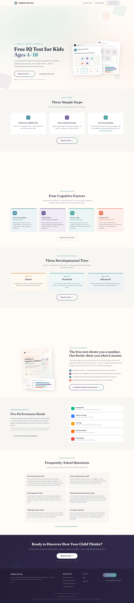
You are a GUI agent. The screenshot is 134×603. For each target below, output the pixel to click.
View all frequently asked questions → (67, 526)
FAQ (84, 577)
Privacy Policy (62, 596)
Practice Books (99, 3)
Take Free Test (113, 3)
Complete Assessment (105, 130)
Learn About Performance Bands (25, 436)
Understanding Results (69, 583)
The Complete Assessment (113, 580)
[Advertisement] (67, 26)
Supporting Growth (68, 586)
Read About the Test (46, 74)
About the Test (87, 3)
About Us (85, 574)
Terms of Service (71, 596)
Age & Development (68, 580)
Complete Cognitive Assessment (86, 387)
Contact (85, 581)
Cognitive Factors (68, 577)
